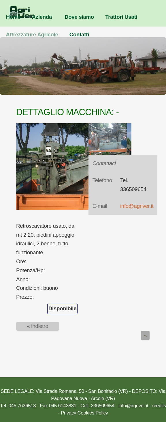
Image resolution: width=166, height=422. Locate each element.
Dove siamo (79, 17)
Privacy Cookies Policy (84, 413)
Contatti (79, 34)
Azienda (42, 17)
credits (159, 405)
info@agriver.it (136, 206)
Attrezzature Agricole (32, 34)
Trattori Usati (121, 17)
